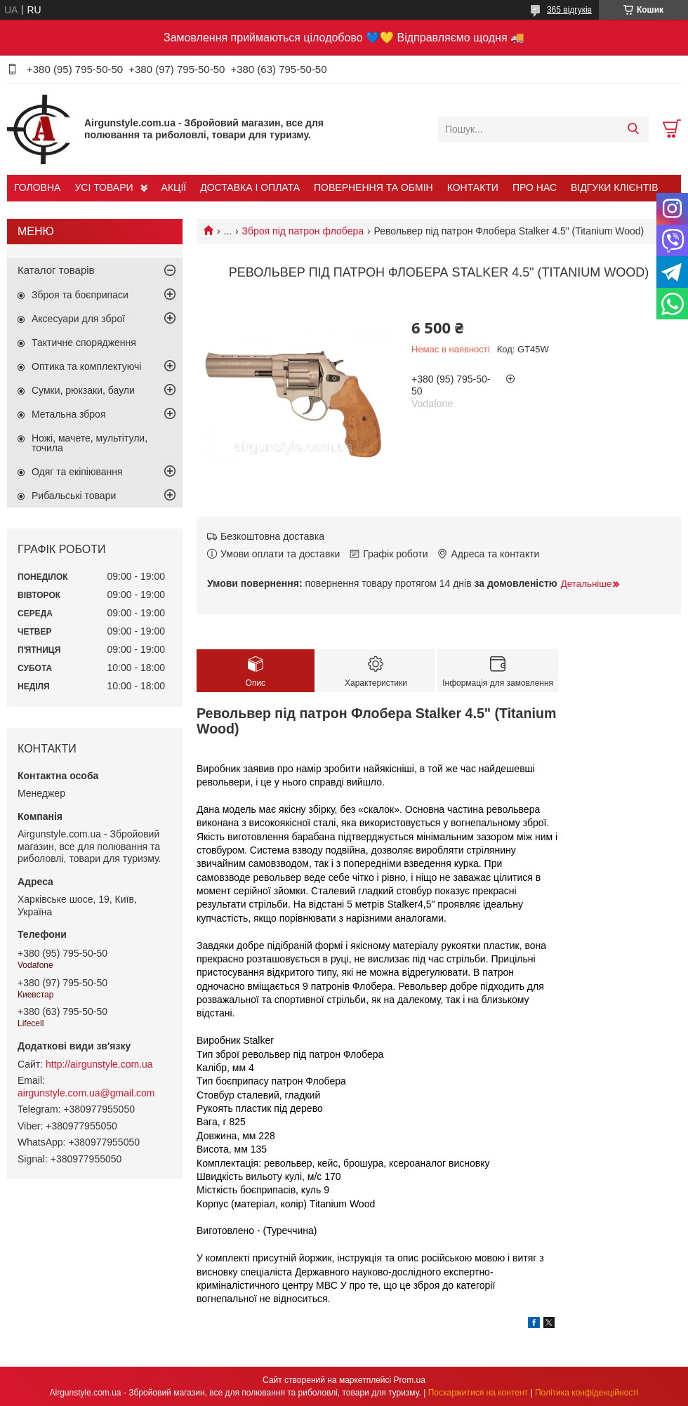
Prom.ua (409, 1380)
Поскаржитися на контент (478, 1393)
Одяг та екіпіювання (77, 471)
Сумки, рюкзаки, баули (83, 390)
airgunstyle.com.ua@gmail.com (86, 1093)
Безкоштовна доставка (272, 536)
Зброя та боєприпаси (80, 294)
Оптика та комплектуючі (86, 366)
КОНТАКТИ (472, 187)
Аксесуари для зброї (78, 318)
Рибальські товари (74, 495)
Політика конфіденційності (587, 1393)
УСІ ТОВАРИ (103, 187)
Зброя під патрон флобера (303, 231)
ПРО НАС (534, 187)
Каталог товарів (56, 270)
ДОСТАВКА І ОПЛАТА (250, 187)
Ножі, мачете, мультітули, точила (89, 442)
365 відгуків (569, 10)
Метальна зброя (69, 414)
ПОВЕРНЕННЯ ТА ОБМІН (373, 187)
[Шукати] (633, 129)
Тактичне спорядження (84, 342)
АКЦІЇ (174, 187)
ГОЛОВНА (37, 187)
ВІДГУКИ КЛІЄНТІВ (614, 187)
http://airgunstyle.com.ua (99, 1064)
